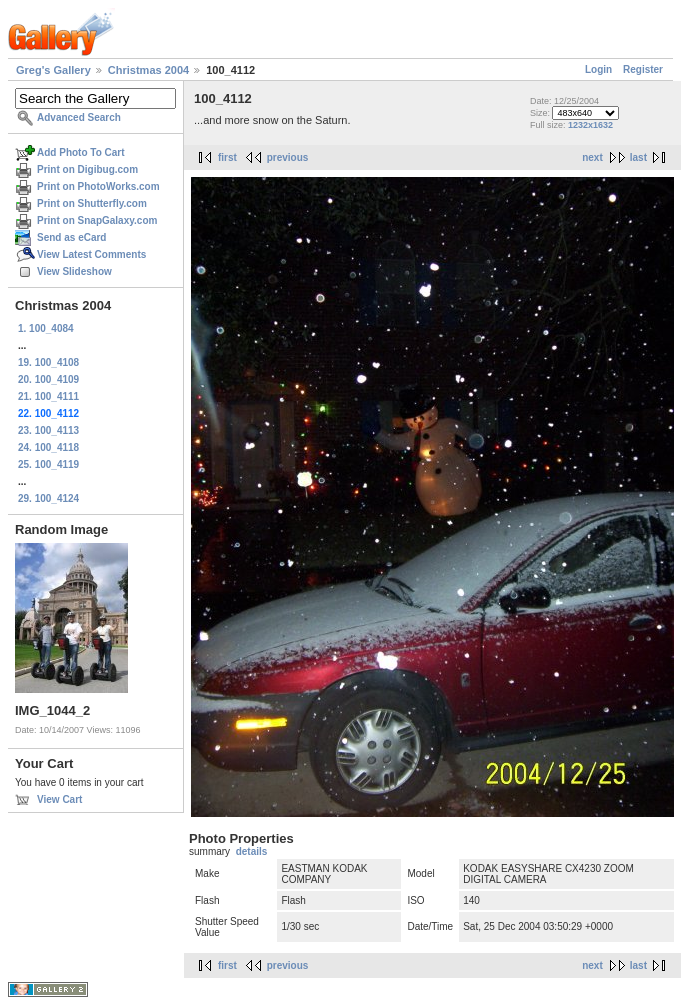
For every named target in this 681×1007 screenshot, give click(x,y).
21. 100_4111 (48, 396)
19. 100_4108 (48, 362)
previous (288, 157)
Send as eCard (71, 237)
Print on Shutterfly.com (92, 203)
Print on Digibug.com (87, 169)
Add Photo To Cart (81, 152)
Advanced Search (79, 117)
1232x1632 (590, 125)
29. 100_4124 (48, 498)
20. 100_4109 (48, 379)
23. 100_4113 (48, 430)
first (227, 157)
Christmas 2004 (148, 70)
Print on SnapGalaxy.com (97, 220)
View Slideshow (74, 271)
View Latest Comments (91, 254)
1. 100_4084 (46, 328)
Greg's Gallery (53, 70)
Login (598, 69)
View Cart (59, 799)
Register (643, 69)
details (252, 851)
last (638, 157)
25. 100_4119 (48, 464)
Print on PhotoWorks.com (98, 186)
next (592, 157)
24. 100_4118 (48, 447)
